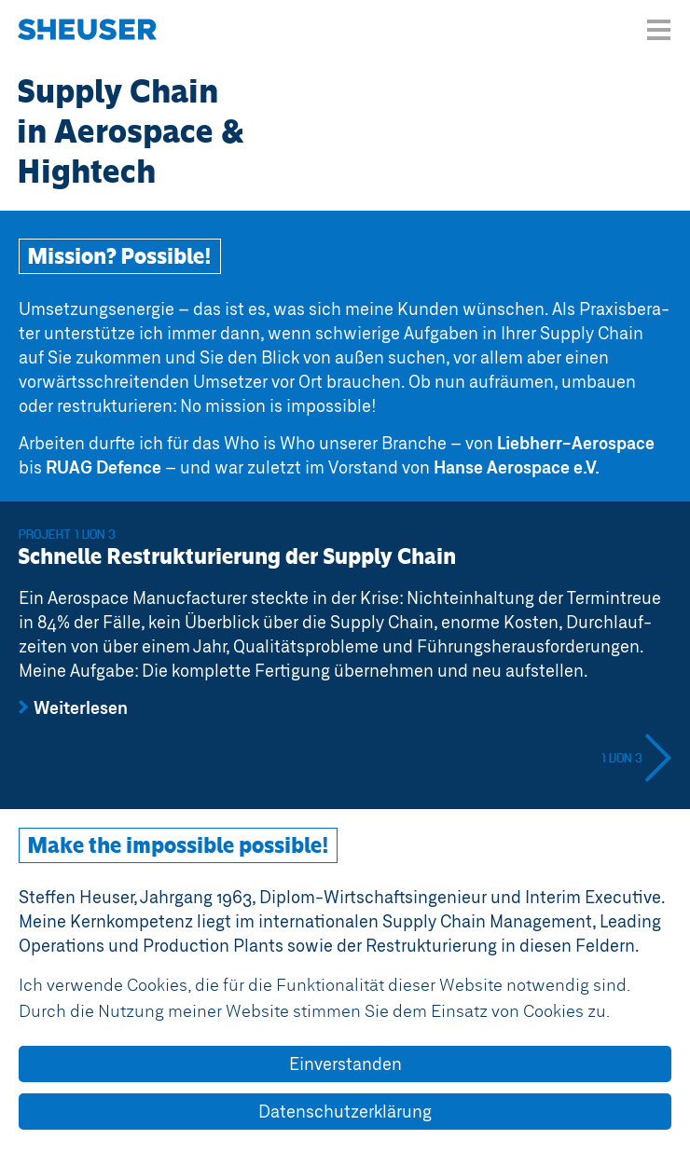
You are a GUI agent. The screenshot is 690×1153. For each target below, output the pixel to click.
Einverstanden (345, 1063)
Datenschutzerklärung (345, 1111)
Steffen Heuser (87, 33)
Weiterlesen (81, 707)
